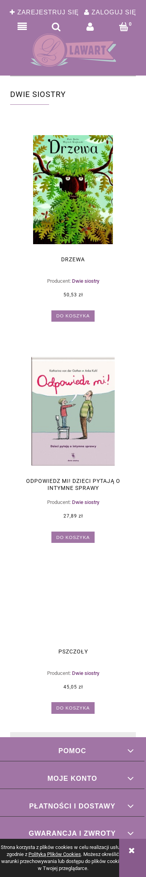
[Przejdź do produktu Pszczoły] (73, 607)
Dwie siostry (85, 281)
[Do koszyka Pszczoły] (73, 707)
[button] (22, 26)
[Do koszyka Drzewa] (73, 316)
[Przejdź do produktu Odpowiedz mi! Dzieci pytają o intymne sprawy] (73, 411)
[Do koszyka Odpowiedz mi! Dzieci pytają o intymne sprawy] (73, 537)
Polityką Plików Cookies (54, 854)
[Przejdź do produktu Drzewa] (73, 189)
